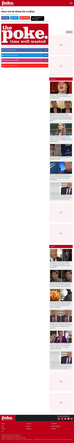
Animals (28, 428)
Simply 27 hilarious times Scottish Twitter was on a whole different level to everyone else (60, 96)
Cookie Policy (9, 439)
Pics (2, 8)
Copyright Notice (37, 439)
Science (53, 428)
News (3, 423)
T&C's (3, 439)
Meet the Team (68, 439)
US (2, 431)
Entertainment (56, 426)
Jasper (3, 14)
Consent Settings (27, 439)
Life (3, 426)
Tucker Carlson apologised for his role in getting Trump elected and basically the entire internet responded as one (61, 284)
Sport (3, 428)
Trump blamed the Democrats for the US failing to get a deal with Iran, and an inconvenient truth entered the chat (61, 197)
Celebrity (54, 423)
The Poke (10, 3)
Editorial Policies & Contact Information (53, 439)
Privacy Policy (17, 439)
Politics (28, 423)
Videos (28, 426)
